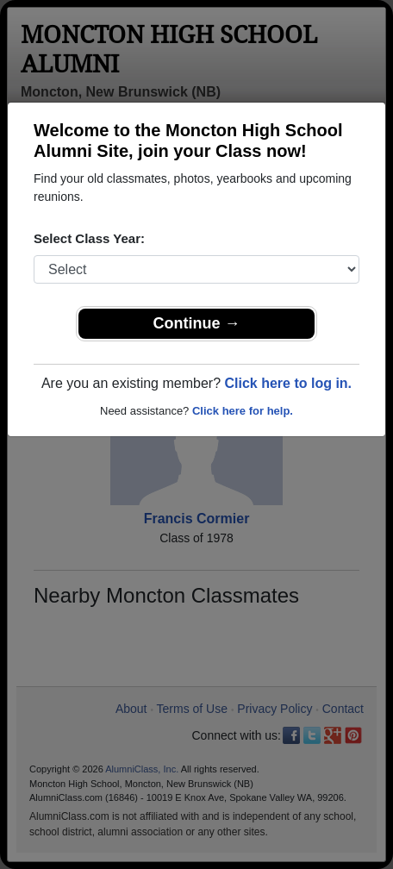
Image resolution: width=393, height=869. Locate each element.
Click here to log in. (288, 383)
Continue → (196, 323)
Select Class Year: (89, 238)
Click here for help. (242, 410)
